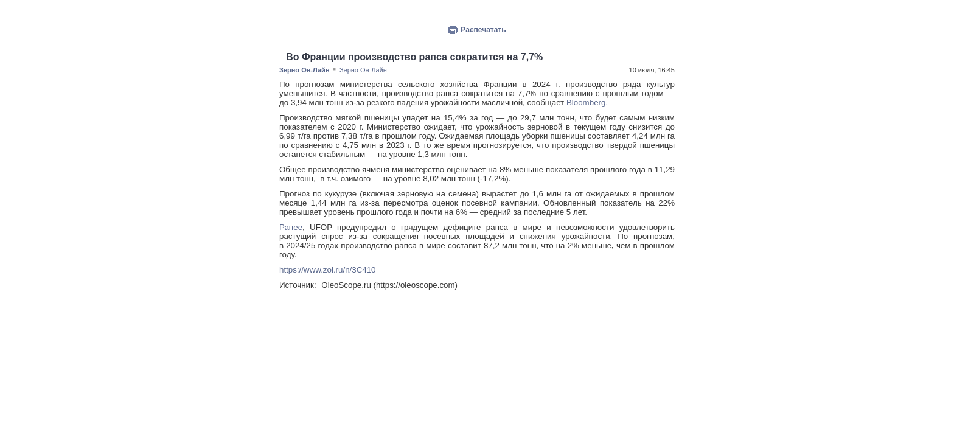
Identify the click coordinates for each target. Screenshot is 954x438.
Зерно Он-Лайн (304, 70)
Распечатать (483, 30)
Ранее (290, 227)
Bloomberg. (587, 102)
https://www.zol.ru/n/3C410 (327, 269)
